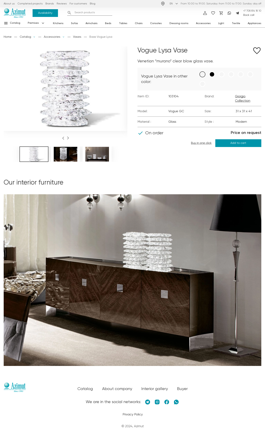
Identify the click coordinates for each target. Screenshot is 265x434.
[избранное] (213, 13)
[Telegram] (237, 13)
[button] (63, 139)
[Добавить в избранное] (256, 51)
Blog (92, 3)
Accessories (203, 23)
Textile (236, 23)
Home (8, 37)
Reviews (62, 3)
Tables (123, 23)
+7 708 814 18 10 (252, 11)
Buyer (182, 389)
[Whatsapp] (229, 13)
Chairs (139, 23)
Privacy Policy (133, 414)
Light (221, 23)
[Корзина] (221, 13)
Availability (45, 13)
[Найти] (69, 12)
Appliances (254, 23)
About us (9, 3)
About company (117, 389)
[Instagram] (157, 402)
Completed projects (30, 3)
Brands (49, 3)
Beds (108, 23)
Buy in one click (201, 143)
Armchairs (92, 23)
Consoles (156, 23)
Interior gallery (154, 389)
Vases (77, 37)
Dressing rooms (178, 23)
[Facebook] (167, 402)
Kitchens (58, 23)
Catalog (25, 37)
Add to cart (238, 143)
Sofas (74, 23)
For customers (78, 3)
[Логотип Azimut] (15, 13)
